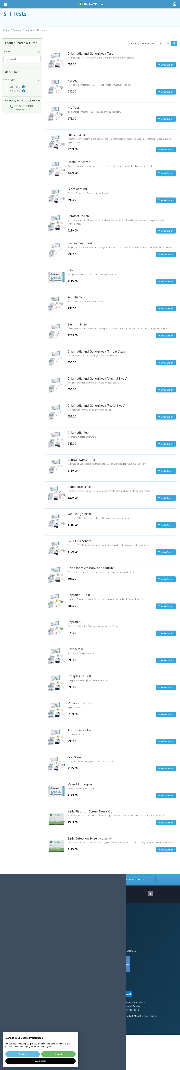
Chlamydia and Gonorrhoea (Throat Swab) (97, 351)
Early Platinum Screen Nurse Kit (90, 811)
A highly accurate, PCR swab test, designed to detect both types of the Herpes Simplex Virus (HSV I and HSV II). (120, 247)
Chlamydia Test (78, 433)
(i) (23, 86)
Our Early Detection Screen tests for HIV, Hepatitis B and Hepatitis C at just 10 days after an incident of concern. (120, 842)
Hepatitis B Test (79, 595)
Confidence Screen (80, 487)
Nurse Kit (13, 90)
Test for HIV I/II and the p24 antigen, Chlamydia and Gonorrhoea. (98, 518)
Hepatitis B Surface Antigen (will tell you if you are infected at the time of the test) (106, 599)
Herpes (72, 80)
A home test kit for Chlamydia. (82, 436)
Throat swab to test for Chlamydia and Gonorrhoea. (92, 355)
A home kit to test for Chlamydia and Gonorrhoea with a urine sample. (101, 57)
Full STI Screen (77, 135)
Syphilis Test (76, 297)
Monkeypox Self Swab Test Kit (82, 788)
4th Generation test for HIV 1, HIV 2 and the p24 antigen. (94, 111)
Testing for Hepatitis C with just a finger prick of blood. (94, 626)
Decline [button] (22, 1054)
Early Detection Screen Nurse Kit (90, 838)
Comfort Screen (78, 216)
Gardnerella (76, 649)
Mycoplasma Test (80, 703)
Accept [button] (58, 1054)
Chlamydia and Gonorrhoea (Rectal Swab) (96, 405)
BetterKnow (90, 4)
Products (27, 29)
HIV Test (73, 108)
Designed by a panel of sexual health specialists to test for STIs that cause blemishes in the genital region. (118, 328)
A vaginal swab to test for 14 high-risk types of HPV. (92, 274)
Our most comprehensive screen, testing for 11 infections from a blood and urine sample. (110, 166)
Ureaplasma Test (79, 676)
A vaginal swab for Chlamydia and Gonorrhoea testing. (94, 382)
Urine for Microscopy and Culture (91, 568)
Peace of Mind (77, 189)
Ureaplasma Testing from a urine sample (87, 680)
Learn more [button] (40, 1061)
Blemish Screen (78, 324)
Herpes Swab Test (80, 243)
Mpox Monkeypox (80, 784)
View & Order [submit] (165, 335)
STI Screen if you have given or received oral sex (90, 761)
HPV (70, 270)
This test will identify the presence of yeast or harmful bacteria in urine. (101, 572)
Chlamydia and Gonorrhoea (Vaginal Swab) (97, 378)
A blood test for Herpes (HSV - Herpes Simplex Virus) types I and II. (99, 84)
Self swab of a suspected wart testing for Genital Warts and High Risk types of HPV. (107, 463)
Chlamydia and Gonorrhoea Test (90, 53)
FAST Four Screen (79, 541)
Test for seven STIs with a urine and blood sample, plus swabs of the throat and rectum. (109, 491)
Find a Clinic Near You (132, 879)
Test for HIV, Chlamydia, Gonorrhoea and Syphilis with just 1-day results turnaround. (108, 545)
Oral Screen (75, 757)
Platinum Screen (79, 162)
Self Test (13, 86)
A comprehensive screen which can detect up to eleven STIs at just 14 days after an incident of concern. (117, 815)
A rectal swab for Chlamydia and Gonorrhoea (89, 409)
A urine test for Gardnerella (81, 653)
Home (6, 29)
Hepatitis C (75, 622)
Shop (16, 29)
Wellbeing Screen (79, 514)
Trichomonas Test (80, 730)
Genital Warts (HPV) (81, 460)
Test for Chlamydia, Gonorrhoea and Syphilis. (89, 193)
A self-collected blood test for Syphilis (86, 301)
